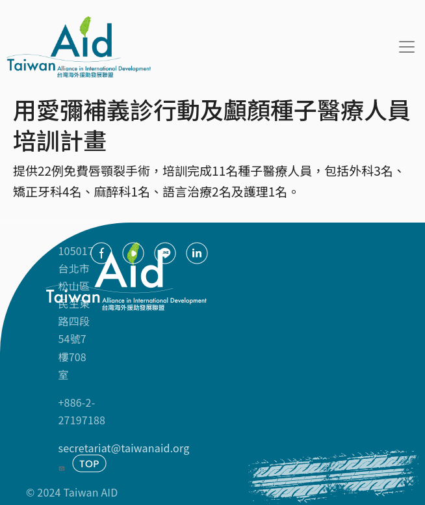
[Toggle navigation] (407, 47)
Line (165, 253)
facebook (101, 253)
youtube (133, 253)
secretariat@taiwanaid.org (124, 456)
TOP (89, 463)
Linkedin (197, 253)
